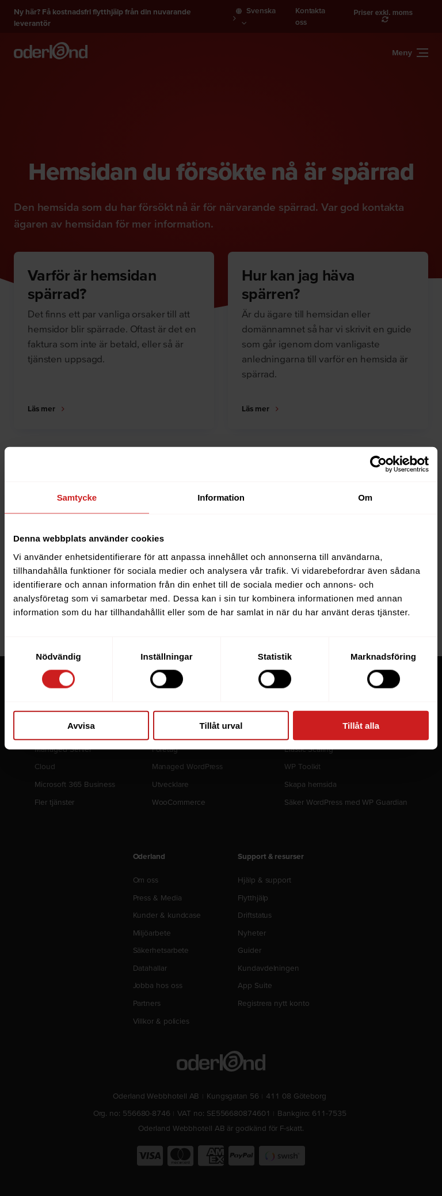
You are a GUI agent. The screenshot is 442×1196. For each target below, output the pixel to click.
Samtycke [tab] (77, 497)
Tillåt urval (221, 725)
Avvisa (81, 725)
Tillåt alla (360, 725)
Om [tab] (365, 497)
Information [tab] (221, 497)
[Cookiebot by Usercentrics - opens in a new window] (378, 464)
